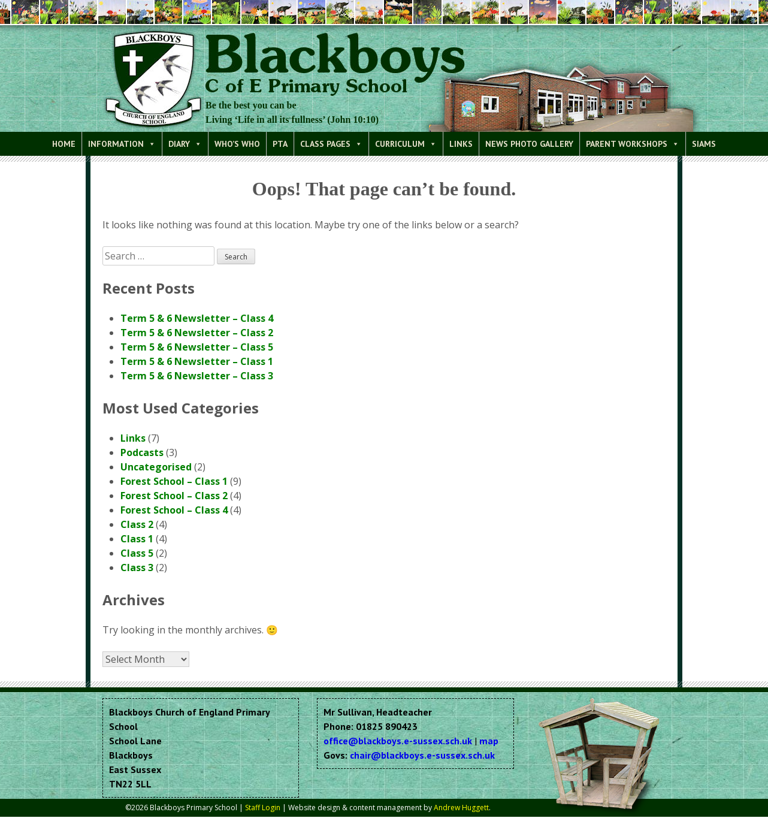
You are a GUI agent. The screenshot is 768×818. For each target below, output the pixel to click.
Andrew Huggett (461, 807)
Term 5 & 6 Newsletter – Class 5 (196, 347)
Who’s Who (237, 143)
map (488, 741)
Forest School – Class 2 (174, 495)
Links (461, 143)
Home (63, 143)
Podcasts (142, 452)
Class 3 (136, 567)
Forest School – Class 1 (174, 481)
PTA (280, 143)
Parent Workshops (632, 144)
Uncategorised (156, 466)
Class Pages (331, 144)
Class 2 (136, 524)
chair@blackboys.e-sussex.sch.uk (422, 755)
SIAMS (704, 143)
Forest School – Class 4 (174, 510)
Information (122, 144)
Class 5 (136, 553)
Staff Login (262, 807)
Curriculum (406, 144)
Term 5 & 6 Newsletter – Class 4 (196, 318)
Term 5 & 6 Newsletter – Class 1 (196, 361)
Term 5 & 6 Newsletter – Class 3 (196, 375)
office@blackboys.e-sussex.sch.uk (397, 741)
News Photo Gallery (529, 143)
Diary (185, 144)
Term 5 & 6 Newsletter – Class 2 (196, 332)
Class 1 (136, 538)
